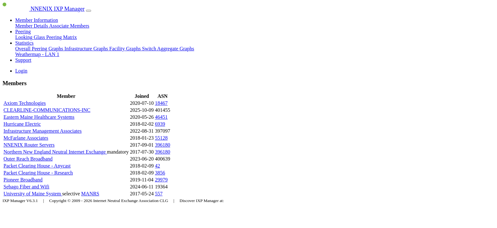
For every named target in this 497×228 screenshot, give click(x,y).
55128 (161, 138)
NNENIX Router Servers (29, 145)
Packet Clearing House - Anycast (37, 165)
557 (158, 193)
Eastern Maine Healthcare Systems (38, 117)
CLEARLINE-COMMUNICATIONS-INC (46, 110)
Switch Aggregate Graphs (168, 48)
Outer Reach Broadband (28, 159)
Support (23, 60)
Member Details (32, 25)
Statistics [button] (24, 43)
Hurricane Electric (22, 124)
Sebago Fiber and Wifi (26, 186)
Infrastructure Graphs (86, 48)
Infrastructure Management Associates (42, 131)
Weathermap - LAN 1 (37, 54)
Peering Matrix (61, 37)
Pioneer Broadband (23, 179)
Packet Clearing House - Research (38, 172)
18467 (161, 103)
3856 (160, 172)
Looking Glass (30, 37)
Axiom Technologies (24, 103)
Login (21, 70)
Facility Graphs (125, 48)
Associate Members (69, 25)
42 (157, 165)
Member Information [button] (36, 20)
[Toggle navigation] (88, 11)
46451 (161, 117)
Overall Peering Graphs (39, 48)
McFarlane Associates (25, 138)
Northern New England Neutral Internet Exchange (55, 152)
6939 (160, 124)
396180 (162, 145)
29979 (161, 179)
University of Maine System (32, 193)
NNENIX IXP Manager (44, 9)
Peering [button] (23, 31)
